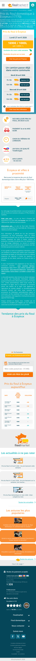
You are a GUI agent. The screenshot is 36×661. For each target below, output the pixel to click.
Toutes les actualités (25, 502)
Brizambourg (5, 267)
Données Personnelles (18, 649)
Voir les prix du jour (18, 374)
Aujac (19, 266)
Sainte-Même (30, 269)
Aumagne (25, 266)
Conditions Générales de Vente (18, 643)
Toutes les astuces (26, 559)
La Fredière (22, 271)
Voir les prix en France (18, 59)
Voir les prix (25, 85)
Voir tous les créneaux (18, 109)
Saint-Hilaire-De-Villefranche (18, 269)
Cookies (18, 651)
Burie (11, 267)
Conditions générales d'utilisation (18, 645)
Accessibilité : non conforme (18, 654)
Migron (23, 267)
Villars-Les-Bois (5, 271)
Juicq (19, 267)
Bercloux (31, 266)
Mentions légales (18, 647)
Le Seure (28, 271)
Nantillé (28, 267)
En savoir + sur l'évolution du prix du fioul (18, 355)
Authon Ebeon (14, 271)
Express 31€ (25, 80)
